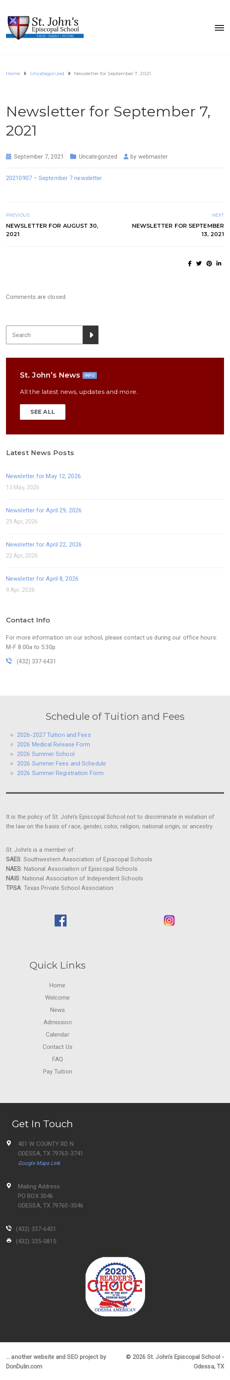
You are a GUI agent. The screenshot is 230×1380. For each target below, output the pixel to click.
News (57, 1010)
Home (57, 985)
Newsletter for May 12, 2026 (43, 476)
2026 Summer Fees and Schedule (61, 763)
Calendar (57, 1034)
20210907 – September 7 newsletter (54, 178)
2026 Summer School (46, 754)
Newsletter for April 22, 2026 (44, 544)
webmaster (153, 156)
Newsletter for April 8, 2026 (42, 578)
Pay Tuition (57, 1071)
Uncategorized (98, 156)
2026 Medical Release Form (53, 744)
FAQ (57, 1059)
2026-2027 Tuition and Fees (54, 734)
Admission (57, 1022)
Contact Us (58, 1047)
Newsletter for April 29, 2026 (44, 510)
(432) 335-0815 (36, 1241)
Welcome (57, 997)
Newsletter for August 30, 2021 (52, 230)
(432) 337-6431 (36, 1229)
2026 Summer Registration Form (60, 773)
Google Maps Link (39, 1163)
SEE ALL (42, 411)
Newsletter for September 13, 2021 (178, 230)
